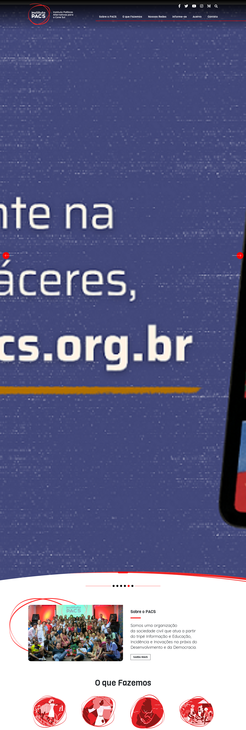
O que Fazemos (132, 16)
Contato (213, 16)
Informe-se (179, 16)
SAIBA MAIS (140, 657)
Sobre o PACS (108, 16)
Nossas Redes (157, 16)
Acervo (197, 16)
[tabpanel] (123, 575)
